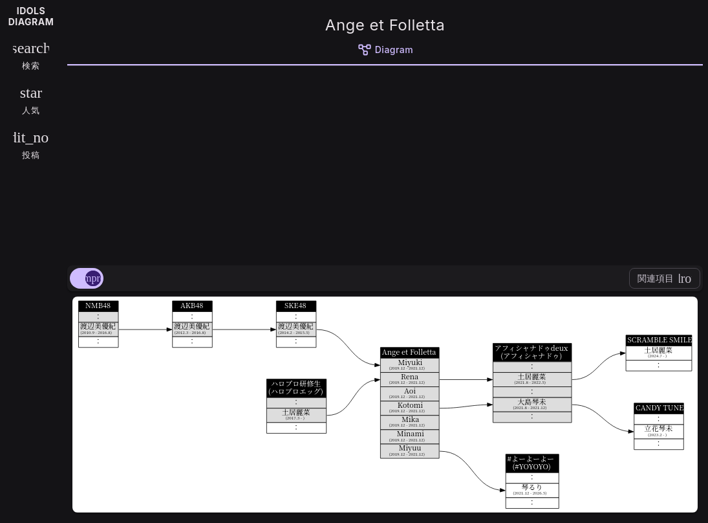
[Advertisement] (385, 163)
